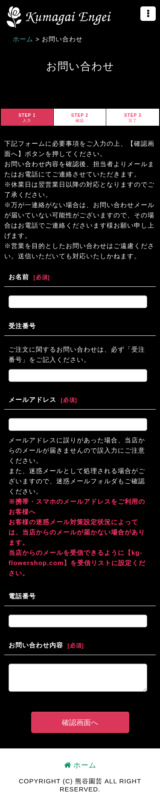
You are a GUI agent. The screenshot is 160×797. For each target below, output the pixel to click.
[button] (148, 13)
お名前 (19, 276)
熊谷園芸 (58, 17)
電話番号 (22, 596)
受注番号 (22, 325)
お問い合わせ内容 (36, 645)
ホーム (80, 765)
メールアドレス (32, 399)
